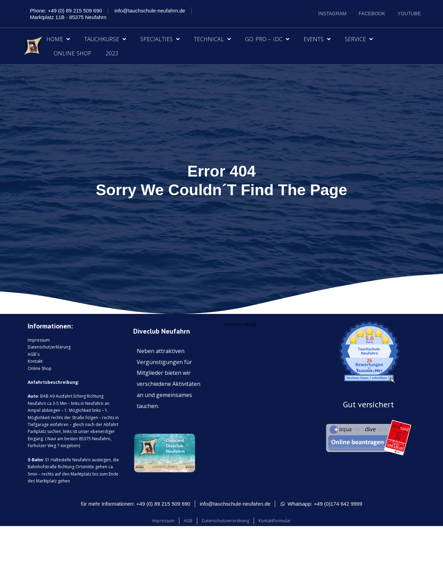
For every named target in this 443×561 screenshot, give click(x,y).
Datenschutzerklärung (49, 347)
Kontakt (35, 361)
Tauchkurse (105, 39)
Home (58, 39)
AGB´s (33, 354)
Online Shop (73, 53)
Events (317, 39)
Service (359, 39)
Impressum (39, 340)
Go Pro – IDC (267, 39)
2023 (112, 53)
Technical (212, 39)
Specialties (160, 39)
